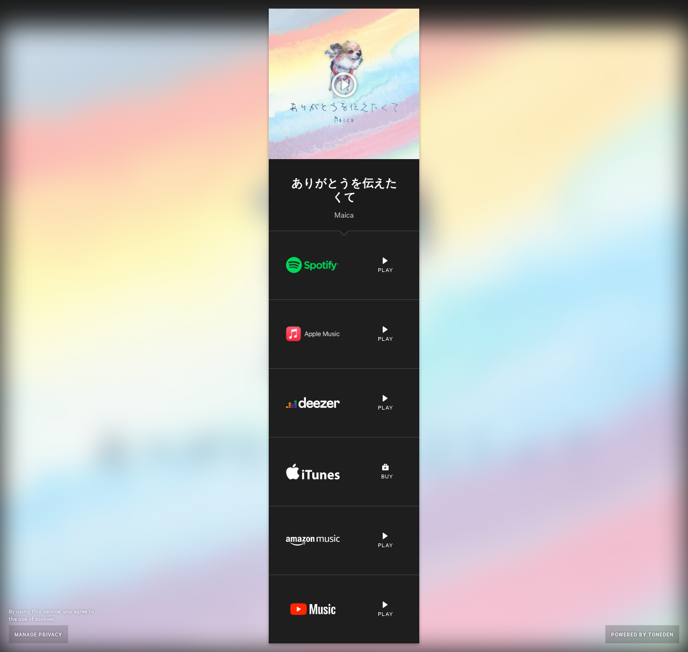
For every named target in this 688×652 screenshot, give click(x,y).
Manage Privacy (38, 634)
